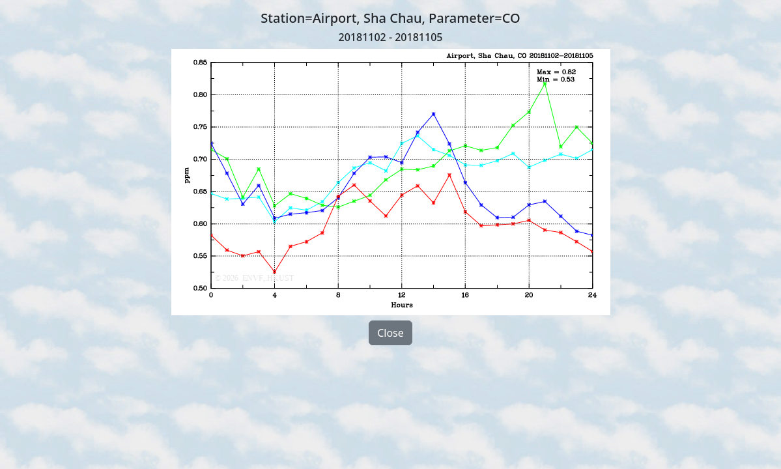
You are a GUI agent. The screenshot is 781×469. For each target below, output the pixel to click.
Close (390, 333)
